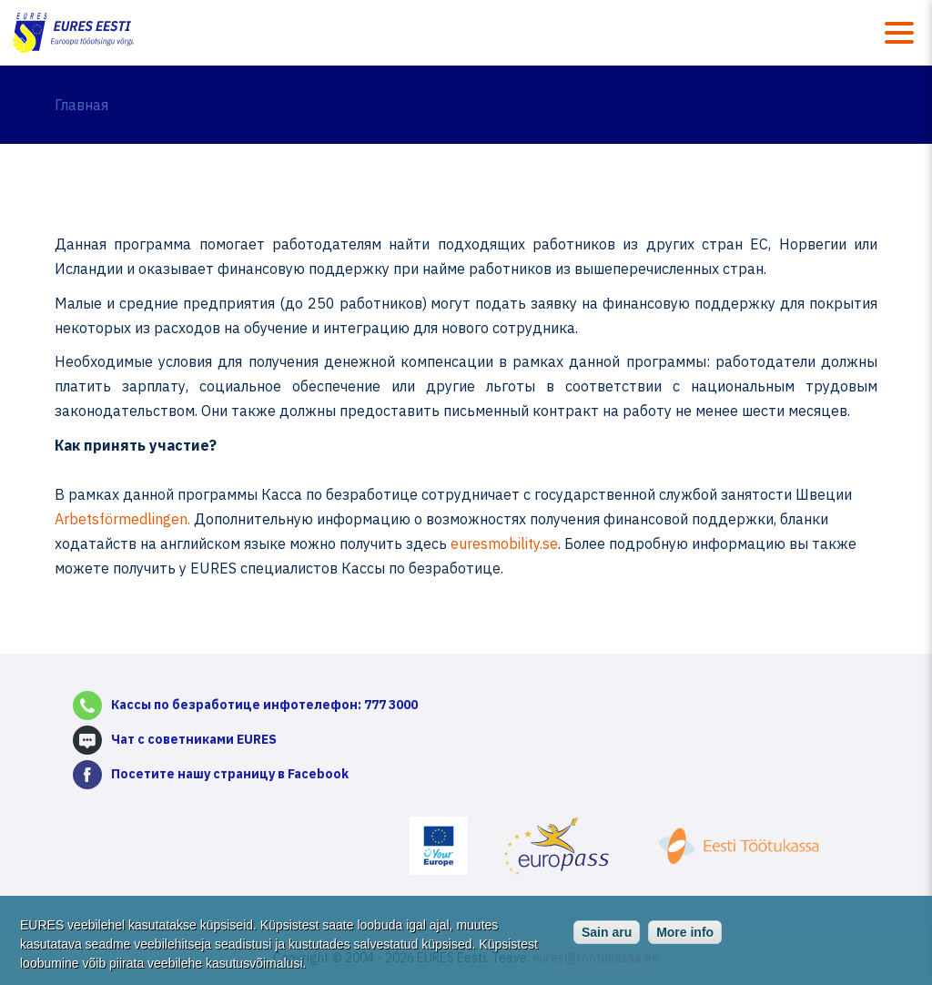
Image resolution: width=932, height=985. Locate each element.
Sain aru (607, 936)
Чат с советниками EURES (194, 739)
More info (685, 936)
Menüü (899, 32)
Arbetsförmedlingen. (122, 519)
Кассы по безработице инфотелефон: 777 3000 (264, 704)
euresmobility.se (504, 543)
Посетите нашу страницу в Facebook (230, 774)
